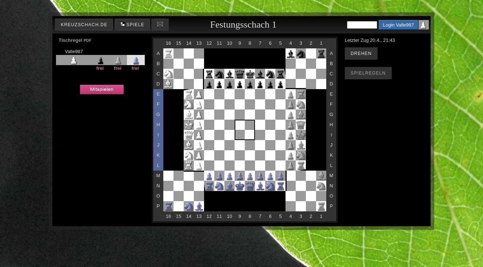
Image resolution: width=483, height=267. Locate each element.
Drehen (361, 53)
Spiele (132, 24)
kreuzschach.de (84, 24)
